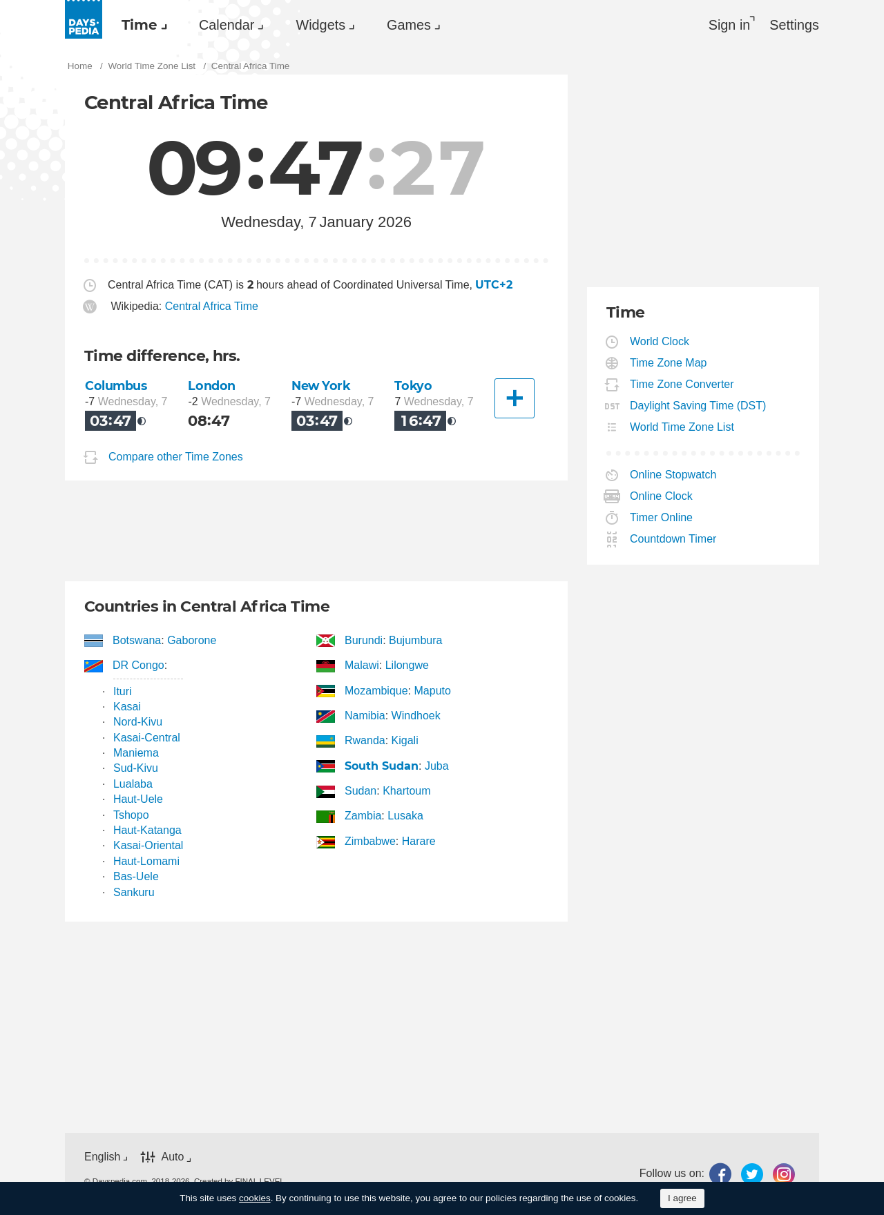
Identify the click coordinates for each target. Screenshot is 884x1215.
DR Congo (138, 665)
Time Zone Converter (682, 384)
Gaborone (191, 640)
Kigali (405, 740)
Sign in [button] (730, 24)
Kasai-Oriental (148, 845)
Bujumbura (415, 640)
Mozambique (376, 691)
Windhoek (416, 715)
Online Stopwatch (673, 474)
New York (321, 385)
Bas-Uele (136, 876)
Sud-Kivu (135, 768)
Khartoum (406, 791)
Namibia (365, 715)
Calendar (226, 24)
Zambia (363, 816)
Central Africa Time (211, 306)
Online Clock (662, 496)
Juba (437, 766)
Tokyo (413, 385)
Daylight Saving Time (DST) (698, 405)
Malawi (362, 665)
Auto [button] (172, 1157)
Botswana (137, 640)
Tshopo (131, 815)
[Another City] (514, 398)
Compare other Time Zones (175, 457)
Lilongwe (407, 665)
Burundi (364, 640)
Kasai (127, 706)
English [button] (102, 1157)
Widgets (320, 24)
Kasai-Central (146, 737)
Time (139, 25)
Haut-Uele (138, 799)
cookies (255, 1198)
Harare (419, 841)
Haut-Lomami (146, 861)
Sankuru (134, 892)
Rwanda (365, 740)
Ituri (122, 691)
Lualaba (133, 784)
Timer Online (662, 517)
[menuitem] (141, 25)
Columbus (116, 385)
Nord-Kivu (137, 722)
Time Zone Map (669, 363)
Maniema (136, 753)
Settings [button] (794, 24)
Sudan (360, 791)
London (211, 385)
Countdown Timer (673, 539)
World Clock (660, 341)
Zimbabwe (370, 841)
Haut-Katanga (147, 830)
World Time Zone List (682, 427)
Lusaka (405, 816)
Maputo (432, 691)
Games (409, 24)
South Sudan (382, 765)
